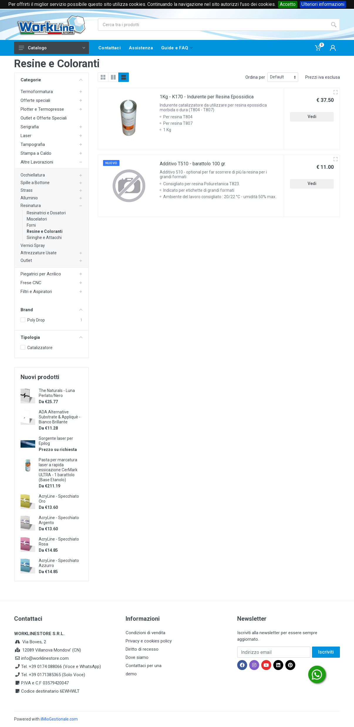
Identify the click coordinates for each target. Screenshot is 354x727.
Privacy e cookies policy (149, 641)
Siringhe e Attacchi (44, 237)
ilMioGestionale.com (59, 719)
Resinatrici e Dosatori (46, 213)
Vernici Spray (33, 245)
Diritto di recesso (142, 649)
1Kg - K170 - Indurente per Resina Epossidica (207, 97)
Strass (27, 190)
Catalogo (52, 48)
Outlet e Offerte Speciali (44, 118)
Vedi (312, 116)
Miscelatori (37, 219)
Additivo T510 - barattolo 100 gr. (193, 163)
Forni (31, 225)
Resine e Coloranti (45, 231)
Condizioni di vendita (145, 632)
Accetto (288, 4)
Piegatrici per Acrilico (41, 274)
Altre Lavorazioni (37, 162)
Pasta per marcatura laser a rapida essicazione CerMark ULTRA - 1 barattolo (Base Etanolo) (58, 469)
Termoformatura (37, 91)
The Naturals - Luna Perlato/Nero (57, 393)
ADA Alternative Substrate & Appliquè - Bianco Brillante (59, 417)
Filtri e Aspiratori (36, 291)
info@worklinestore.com (45, 658)
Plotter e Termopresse (42, 109)
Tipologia (51, 337)
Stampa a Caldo (36, 153)
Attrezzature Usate (39, 252)
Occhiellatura (33, 175)
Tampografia (33, 144)
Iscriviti (326, 652)
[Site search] (213, 24)
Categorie (51, 80)
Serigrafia (30, 126)
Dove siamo (137, 657)
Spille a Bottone (35, 182)
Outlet (26, 260)
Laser (26, 135)
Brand (51, 309)
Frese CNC (31, 282)
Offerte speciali (35, 100)
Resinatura (31, 205)
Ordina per (255, 77)
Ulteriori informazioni (322, 4)
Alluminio (29, 198)
